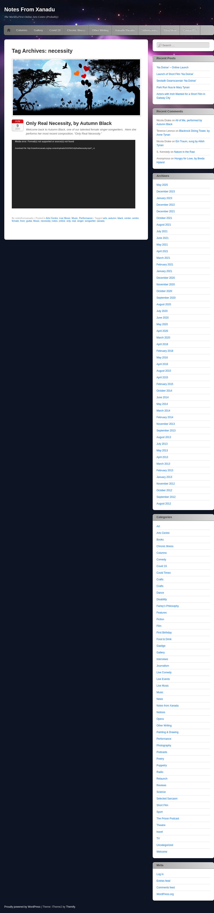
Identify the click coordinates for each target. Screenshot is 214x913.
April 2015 (162, 377)
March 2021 (163, 257)
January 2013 (164, 477)
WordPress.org (165, 894)
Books (160, 539)
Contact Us (190, 30)
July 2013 (162, 443)
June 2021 (163, 237)
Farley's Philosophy (168, 606)
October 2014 (164, 390)
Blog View (170, 30)
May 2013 (162, 450)
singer (80, 221)
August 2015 (164, 370)
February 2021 (165, 264)
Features (162, 612)
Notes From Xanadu (29, 9)
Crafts (160, 579)
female (15, 221)
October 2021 (164, 218)
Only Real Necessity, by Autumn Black (69, 123)
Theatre (161, 825)
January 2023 (164, 198)
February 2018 (165, 350)
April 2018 (162, 344)
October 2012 (164, 490)
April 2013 (162, 457)
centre (135, 218)
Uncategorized (165, 845)
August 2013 (164, 437)
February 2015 (165, 384)
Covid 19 (54, 30)
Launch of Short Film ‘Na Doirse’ (175, 74)
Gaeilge (161, 645)
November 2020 (166, 284)
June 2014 (163, 397)
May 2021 (162, 244)
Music (75, 218)
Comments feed (166, 887)
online (62, 221)
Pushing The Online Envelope (9, 30)
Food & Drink (164, 639)
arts (105, 218)
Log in (160, 874)
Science (161, 791)
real (74, 221)
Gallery (38, 30)
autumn (112, 218)
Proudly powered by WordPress (22, 906)
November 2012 (166, 483)
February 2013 (165, 470)
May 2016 (162, 357)
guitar (29, 221)
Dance (160, 592)
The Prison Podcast (168, 818)
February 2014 (165, 417)
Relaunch (162, 778)
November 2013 (166, 423)
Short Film (162, 805)
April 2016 (162, 364)
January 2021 (164, 271)
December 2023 (166, 191)
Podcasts (162, 752)
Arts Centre (52, 218)
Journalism (163, 665)
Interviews (162, 659)
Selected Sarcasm (167, 798)
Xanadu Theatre (125, 30)
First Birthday (164, 632)
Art (158, 526)
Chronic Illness (76, 30)
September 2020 (166, 297)
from (22, 221)
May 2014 (162, 404)
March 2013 (163, 463)
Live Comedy (164, 672)
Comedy (161, 559)
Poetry (160, 758)
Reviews (161, 785)
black (120, 218)
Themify (70, 906)
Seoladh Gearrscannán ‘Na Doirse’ (176, 80)
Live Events (163, 679)
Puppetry (162, 765)
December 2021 (166, 211)
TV (158, 838)
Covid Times (164, 572)
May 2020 (162, 324)
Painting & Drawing (167, 732)
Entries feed (163, 880)
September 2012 (166, 496)
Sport (160, 811)
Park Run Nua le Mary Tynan (173, 87)
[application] (73, 174)
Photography (164, 745)
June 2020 (163, 317)
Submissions (149, 30)
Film (159, 625)
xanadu (101, 221)
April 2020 (162, 330)
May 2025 (162, 184)
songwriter (90, 221)
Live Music (64, 218)
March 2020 (163, 337)
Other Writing (100, 30)
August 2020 (164, 304)
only (68, 221)
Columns (21, 30)
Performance (86, 218)
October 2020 (164, 291)
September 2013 (166, 430)
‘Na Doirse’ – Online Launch (172, 67)
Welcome (162, 851)
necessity (45, 221)
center (127, 218)
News (160, 698)
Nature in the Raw (184, 151)
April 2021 (162, 251)
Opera (160, 718)
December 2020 (166, 277)
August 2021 (164, 224)
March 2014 (163, 410)
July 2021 (162, 231)
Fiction (160, 619)
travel (160, 831)
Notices (161, 712)
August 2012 (164, 503)
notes (54, 221)
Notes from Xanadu (168, 705)
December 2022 (166, 204)
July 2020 (162, 311)
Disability (162, 599)
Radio (160, 772)
